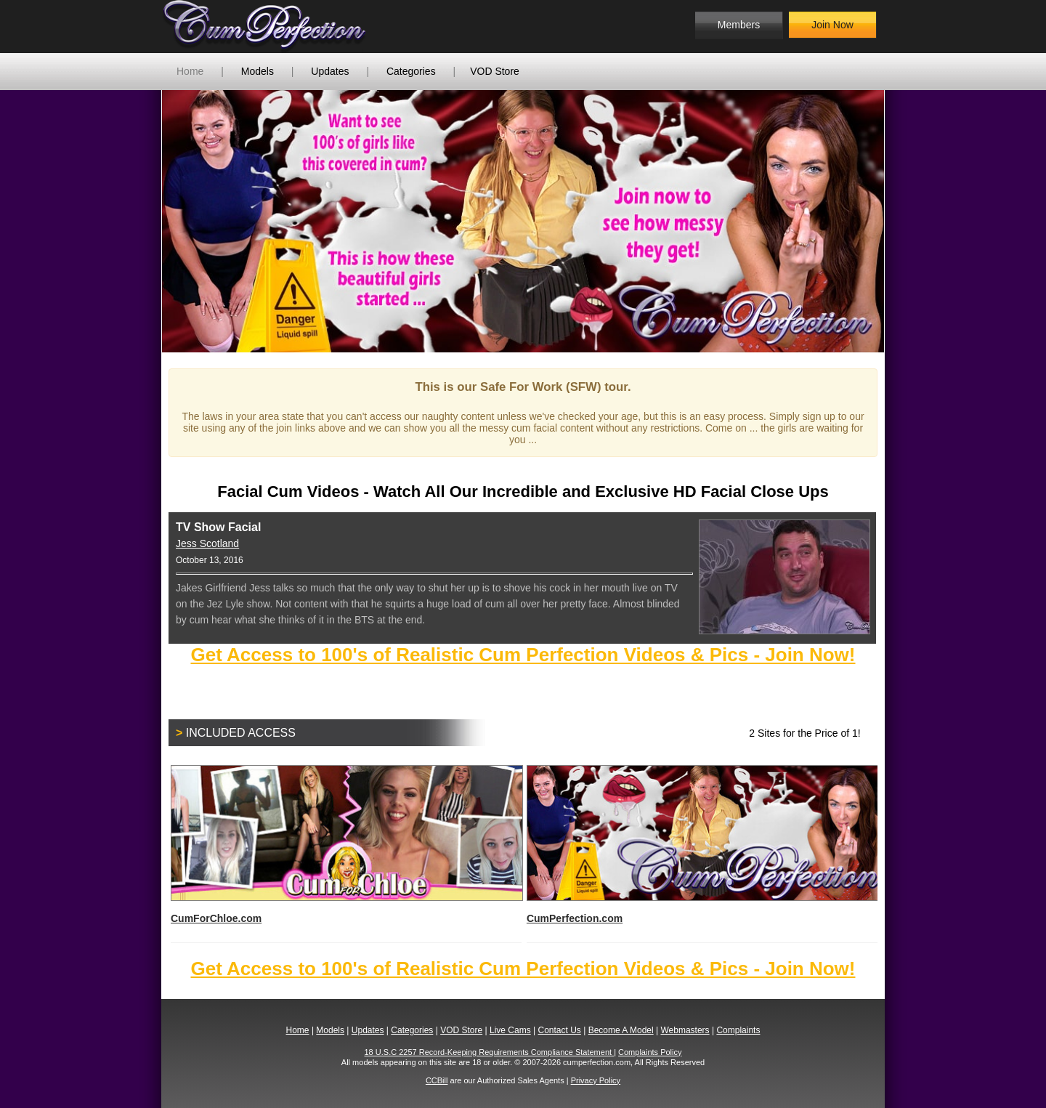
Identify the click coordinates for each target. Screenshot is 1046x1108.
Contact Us (559, 1030)
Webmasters (684, 1030)
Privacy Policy (595, 1080)
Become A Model (621, 1030)
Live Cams (510, 1030)
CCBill (437, 1080)
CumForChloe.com (346, 844)
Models (257, 71)
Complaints (738, 1030)
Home (190, 71)
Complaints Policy (649, 1052)
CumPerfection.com (702, 844)
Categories (411, 71)
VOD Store (494, 71)
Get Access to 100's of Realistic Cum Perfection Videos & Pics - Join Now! (522, 655)
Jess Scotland (207, 543)
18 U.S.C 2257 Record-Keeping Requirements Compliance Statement (490, 1052)
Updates (330, 71)
